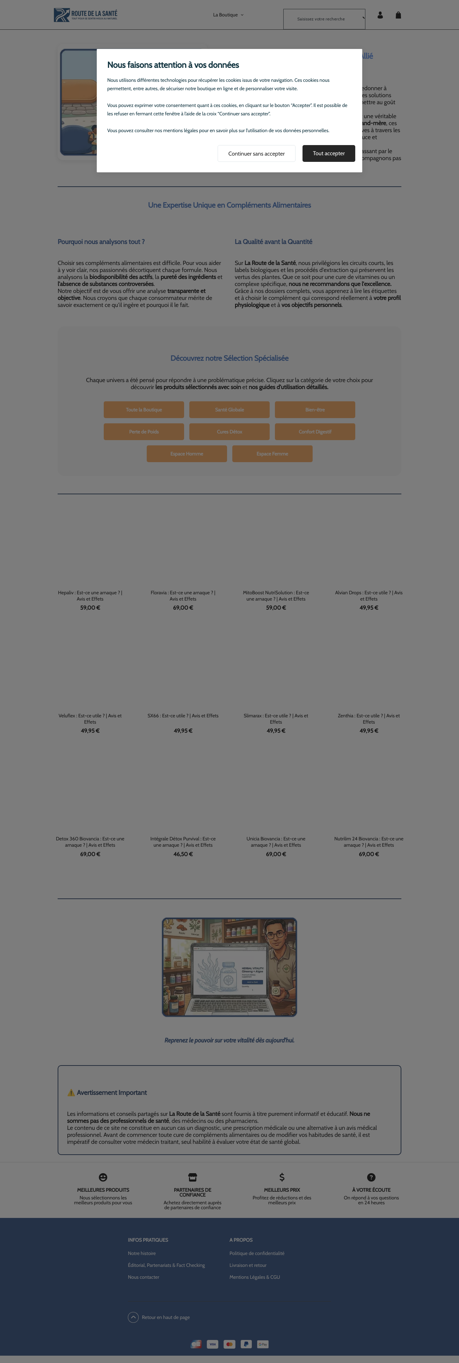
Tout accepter (329, 153)
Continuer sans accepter (256, 153)
